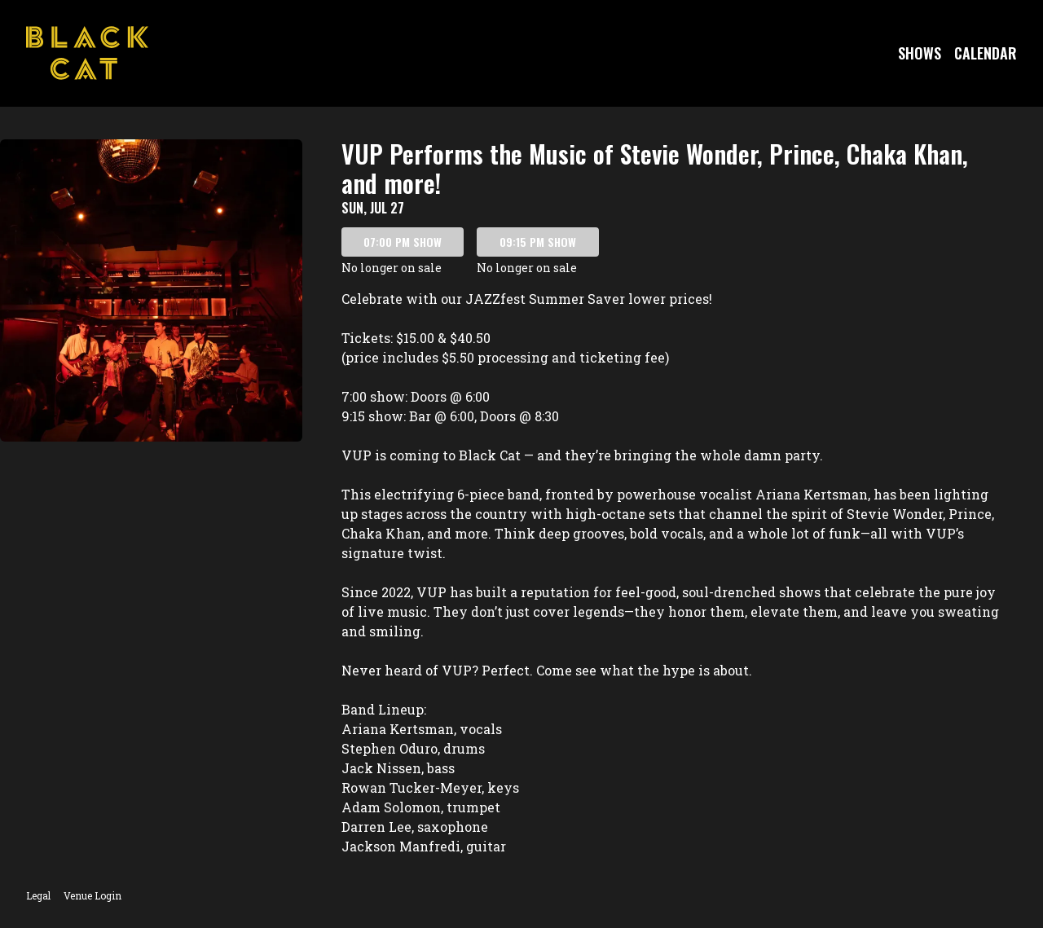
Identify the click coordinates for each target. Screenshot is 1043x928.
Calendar (985, 53)
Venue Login (92, 895)
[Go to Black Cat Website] (87, 53)
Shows (919, 53)
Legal (38, 895)
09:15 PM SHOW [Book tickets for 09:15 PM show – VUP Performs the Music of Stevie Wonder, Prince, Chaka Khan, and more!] (537, 241)
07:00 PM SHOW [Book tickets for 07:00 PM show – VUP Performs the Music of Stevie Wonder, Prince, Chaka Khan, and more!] (402, 241)
